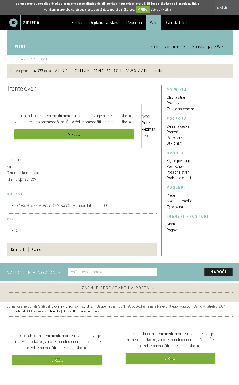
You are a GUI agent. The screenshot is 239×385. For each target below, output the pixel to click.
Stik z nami (175, 143)
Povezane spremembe (184, 166)
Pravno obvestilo (92, 311)
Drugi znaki (153, 70)
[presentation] (198, 272)
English (222, 7)
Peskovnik (174, 137)
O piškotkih (70, 311)
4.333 (38, 70)
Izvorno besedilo (179, 201)
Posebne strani (178, 172)
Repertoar (134, 22)
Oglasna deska (178, 126)
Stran (171, 224)
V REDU (143, 9)
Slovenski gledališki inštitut (70, 306)
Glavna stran (176, 97)
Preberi (172, 195)
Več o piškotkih (161, 9)
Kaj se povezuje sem (182, 160)
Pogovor (173, 229)
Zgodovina (175, 206)
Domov (11, 59)
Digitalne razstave (104, 22)
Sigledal (19, 311)
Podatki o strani (179, 177)
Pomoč (172, 132)
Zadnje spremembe (167, 46)
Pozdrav (173, 103)
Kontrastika (53, 311)
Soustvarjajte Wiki (208, 46)
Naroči (218, 272)
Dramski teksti (176, 22)
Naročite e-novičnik (34, 272)
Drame (36, 249)
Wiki (153, 22)
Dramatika (19, 249)
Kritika (76, 22)
